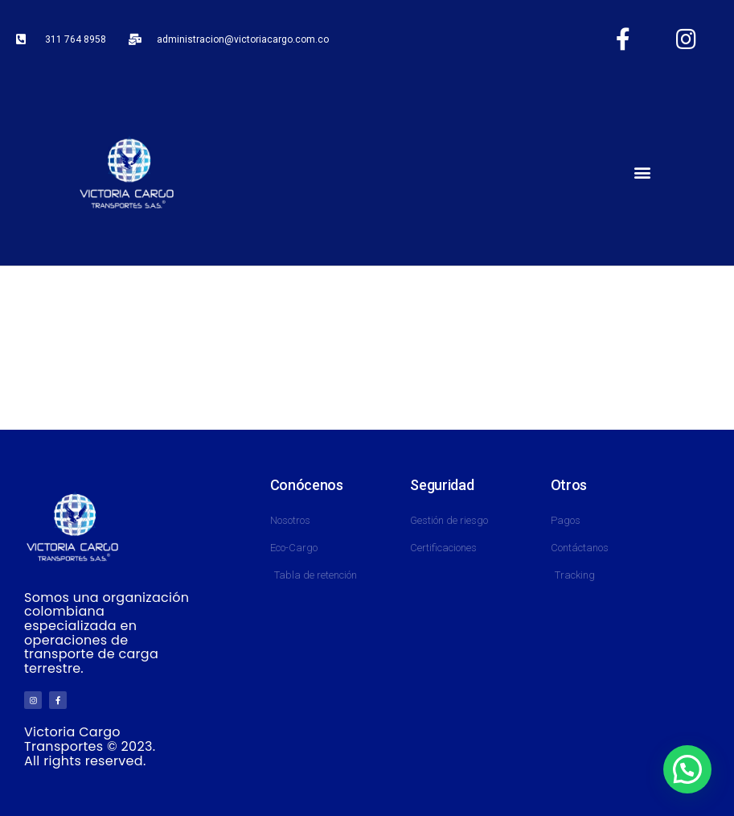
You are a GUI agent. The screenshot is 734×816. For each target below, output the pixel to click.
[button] (642, 172)
